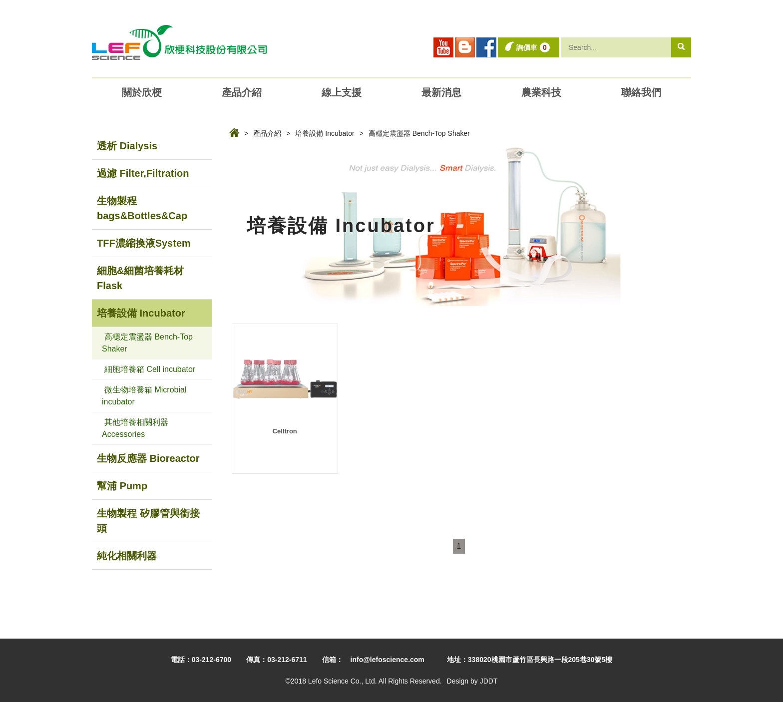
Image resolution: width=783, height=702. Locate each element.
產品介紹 (267, 133)
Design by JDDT (472, 681)
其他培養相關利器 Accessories (135, 428)
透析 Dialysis (127, 145)
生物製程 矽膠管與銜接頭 (148, 521)
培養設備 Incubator (324, 133)
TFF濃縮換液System (144, 243)
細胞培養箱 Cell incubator (149, 369)
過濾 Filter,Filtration (143, 173)
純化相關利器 (127, 555)
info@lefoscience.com (387, 660)
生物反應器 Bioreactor (148, 458)
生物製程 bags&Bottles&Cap (142, 208)
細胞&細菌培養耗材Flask (140, 278)
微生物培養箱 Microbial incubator (144, 395)
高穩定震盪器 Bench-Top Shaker (419, 133)
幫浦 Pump (122, 485)
